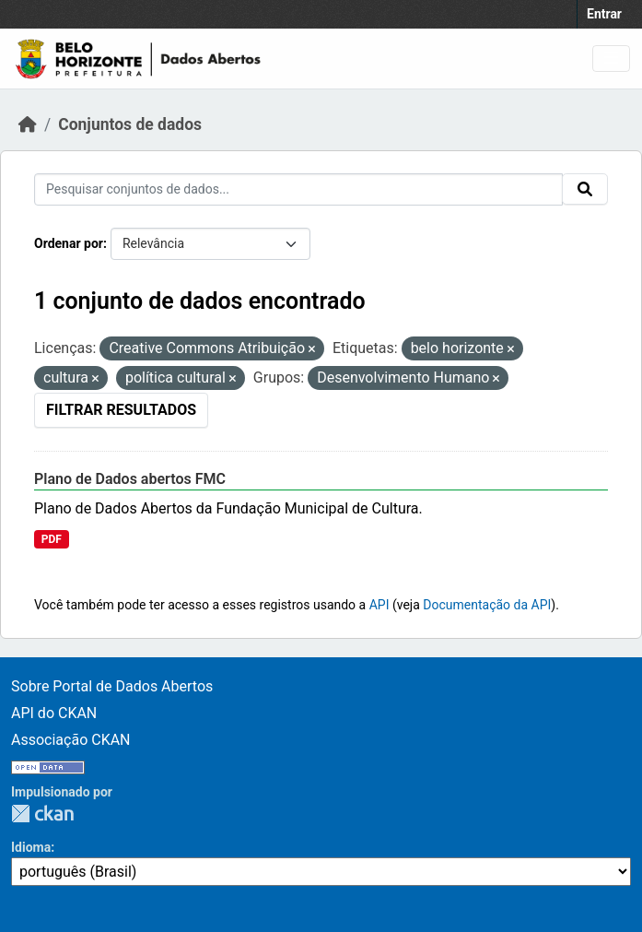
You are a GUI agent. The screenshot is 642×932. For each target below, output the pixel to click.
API (379, 604)
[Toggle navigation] (611, 58)
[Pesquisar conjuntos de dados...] (298, 189)
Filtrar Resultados (121, 410)
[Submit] (585, 189)
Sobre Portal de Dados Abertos (112, 686)
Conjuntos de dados (130, 124)
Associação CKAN (71, 740)
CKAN (42, 813)
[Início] (27, 124)
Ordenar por (68, 243)
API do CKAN (54, 713)
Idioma (31, 847)
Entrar (604, 13)
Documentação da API (487, 604)
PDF (51, 539)
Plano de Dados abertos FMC (130, 479)
